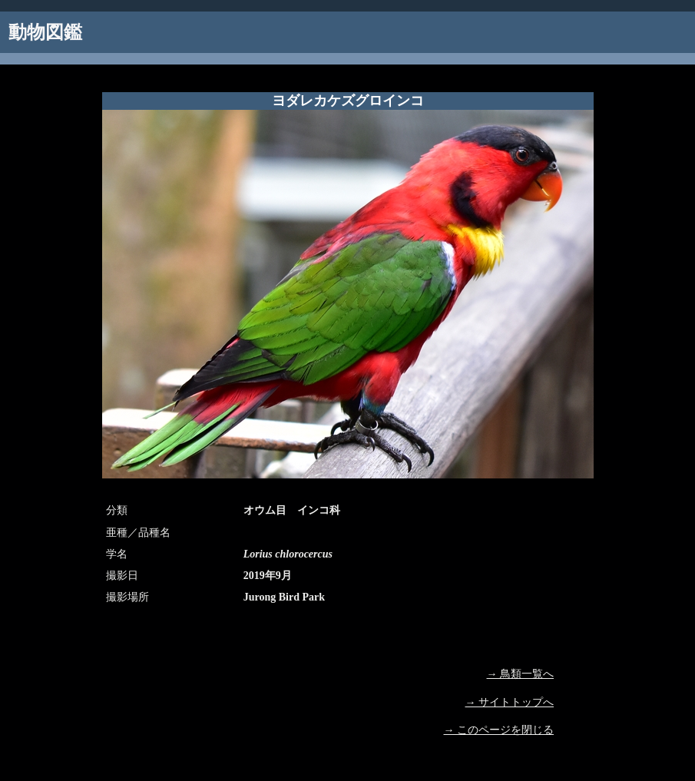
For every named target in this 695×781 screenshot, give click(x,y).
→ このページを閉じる (499, 730)
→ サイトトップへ (509, 702)
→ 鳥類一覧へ (520, 674)
